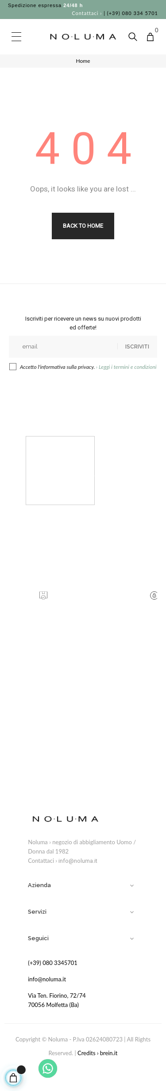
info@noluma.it (77, 860)
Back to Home (83, 225)
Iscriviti (137, 347)
